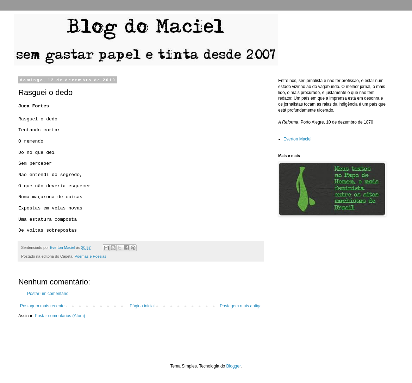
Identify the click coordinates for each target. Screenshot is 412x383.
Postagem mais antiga (241, 305)
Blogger (233, 366)
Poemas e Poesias (90, 256)
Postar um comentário (47, 293)
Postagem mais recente (42, 305)
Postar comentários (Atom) (60, 315)
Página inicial (142, 305)
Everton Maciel (297, 139)
